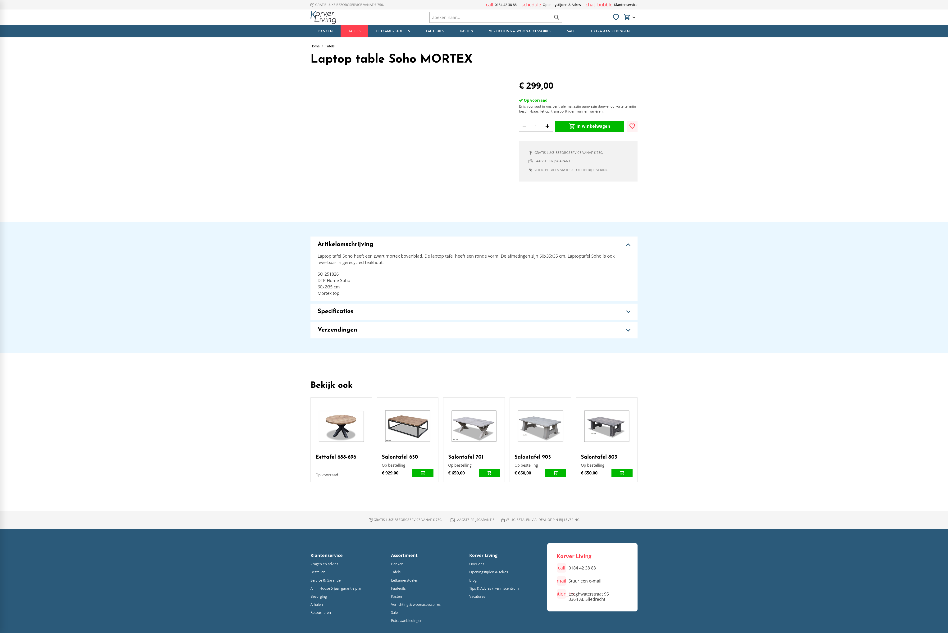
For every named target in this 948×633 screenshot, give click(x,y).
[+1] (547, 126)
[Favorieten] (616, 17)
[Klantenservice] (612, 5)
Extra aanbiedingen (406, 620)
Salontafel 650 (400, 457)
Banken (397, 564)
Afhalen (316, 604)
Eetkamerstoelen (404, 580)
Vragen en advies (324, 564)
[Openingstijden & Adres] (551, 5)
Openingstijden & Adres (488, 572)
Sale (394, 612)
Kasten (396, 596)
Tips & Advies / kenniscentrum (494, 588)
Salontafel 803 (599, 457)
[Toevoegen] (632, 126)
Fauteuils (398, 588)
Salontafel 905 (533, 457)
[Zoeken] (485, 17)
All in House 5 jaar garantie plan (336, 588)
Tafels (330, 46)
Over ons (476, 564)
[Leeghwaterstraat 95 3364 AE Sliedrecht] (583, 595)
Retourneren (320, 612)
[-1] (524, 126)
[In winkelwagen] (589, 126)
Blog (473, 580)
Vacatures (477, 596)
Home (315, 46)
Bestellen (317, 572)
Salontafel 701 (465, 457)
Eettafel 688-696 (335, 457)
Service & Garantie (325, 580)
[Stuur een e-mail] (579, 581)
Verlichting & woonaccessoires (416, 604)
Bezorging (318, 596)
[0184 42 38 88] (501, 5)
